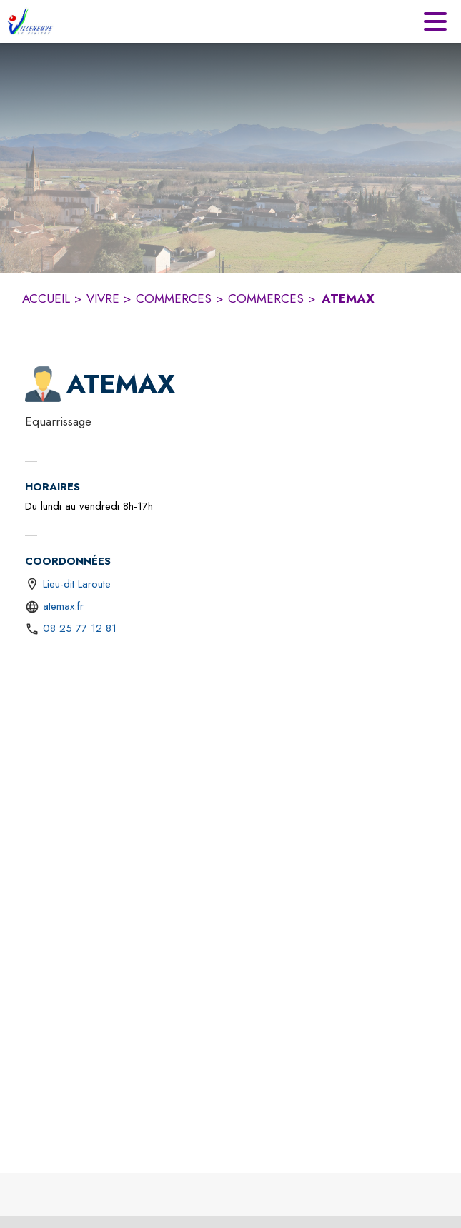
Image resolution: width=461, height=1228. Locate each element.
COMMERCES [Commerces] (174, 298)
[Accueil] (30, 21)
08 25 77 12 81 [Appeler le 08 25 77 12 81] (80, 628)
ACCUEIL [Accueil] (46, 298)
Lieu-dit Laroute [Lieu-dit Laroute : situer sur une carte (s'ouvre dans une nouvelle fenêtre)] (77, 584)
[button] (43, 384)
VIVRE (102, 298)
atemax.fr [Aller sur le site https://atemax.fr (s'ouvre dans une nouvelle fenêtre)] (63, 606)
